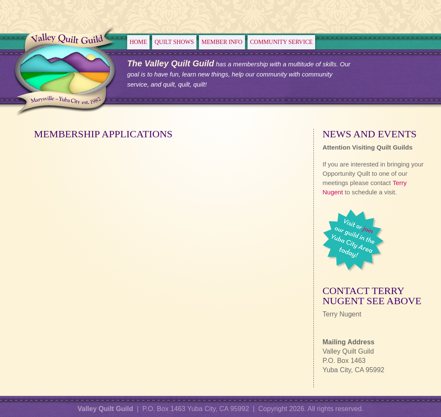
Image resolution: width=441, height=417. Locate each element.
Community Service (281, 42)
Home (138, 42)
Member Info (221, 42)
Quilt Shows (174, 42)
